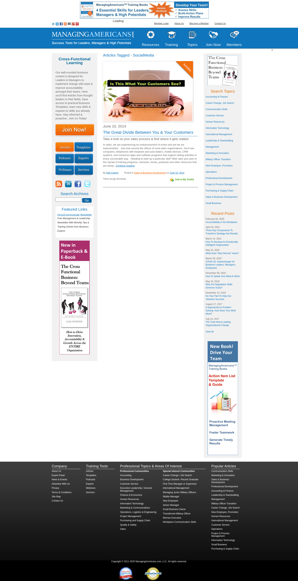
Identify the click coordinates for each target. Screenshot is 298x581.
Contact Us (220, 23)
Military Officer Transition (218, 159)
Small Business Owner (174, 509)
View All (210, 331)
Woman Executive (172, 517)
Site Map (56, 496)
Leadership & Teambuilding (219, 140)
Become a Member (199, 23)
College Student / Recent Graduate (180, 479)
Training (171, 45)
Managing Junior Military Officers (179, 492)
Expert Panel (58, 475)
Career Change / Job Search (177, 475)
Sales (123, 529)
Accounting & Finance (217, 96)
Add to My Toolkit (184, 179)
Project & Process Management (222, 184)
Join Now (213, 45)
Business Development (131, 479)
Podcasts (90, 479)
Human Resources (215, 121)
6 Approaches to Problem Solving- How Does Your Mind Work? (221, 310)
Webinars (90, 488)
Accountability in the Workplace (221, 222)
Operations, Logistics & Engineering (138, 512)
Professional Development (219, 178)
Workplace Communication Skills (179, 522)
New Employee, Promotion (219, 165)
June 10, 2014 (177, 173)
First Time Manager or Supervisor (180, 484)
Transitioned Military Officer (176, 513)
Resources (150, 45)
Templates (91, 475)
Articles (89, 471)
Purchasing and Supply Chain (135, 520)
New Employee (170, 500)
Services (90, 492)
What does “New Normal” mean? (222, 253)
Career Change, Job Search (220, 103)
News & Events (59, 479)
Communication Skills (216, 109)
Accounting (125, 475)
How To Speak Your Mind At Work (223, 276)
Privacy (55, 488)
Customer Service (215, 115)
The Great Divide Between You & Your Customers (148, 132)
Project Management (130, 516)
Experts (90, 484)
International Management (219, 134)
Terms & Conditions (61, 492)
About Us (179, 23)
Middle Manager (171, 496)
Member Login (161, 23)
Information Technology (217, 128)
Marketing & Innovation (217, 153)
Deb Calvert (112, 173)
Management (212, 147)
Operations (211, 172)
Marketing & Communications (135, 507)
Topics (192, 45)
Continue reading (125, 165)
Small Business (213, 203)
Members (234, 45)
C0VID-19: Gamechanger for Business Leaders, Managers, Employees (221, 264)
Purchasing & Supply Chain (219, 190)
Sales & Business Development (150, 173)
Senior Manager (171, 505)
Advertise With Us (61, 484)
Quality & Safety (128, 525)
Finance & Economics (131, 495)
